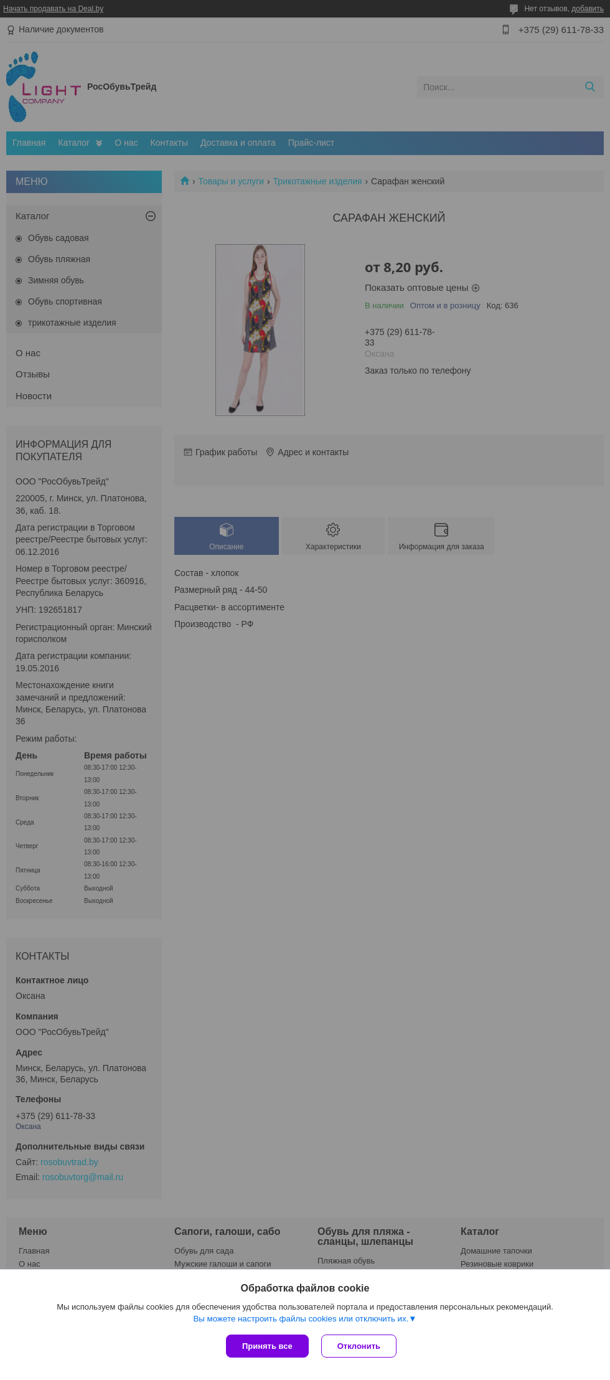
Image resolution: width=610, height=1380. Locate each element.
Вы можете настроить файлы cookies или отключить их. (300, 1318)
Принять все (267, 1346)
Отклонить (358, 1346)
